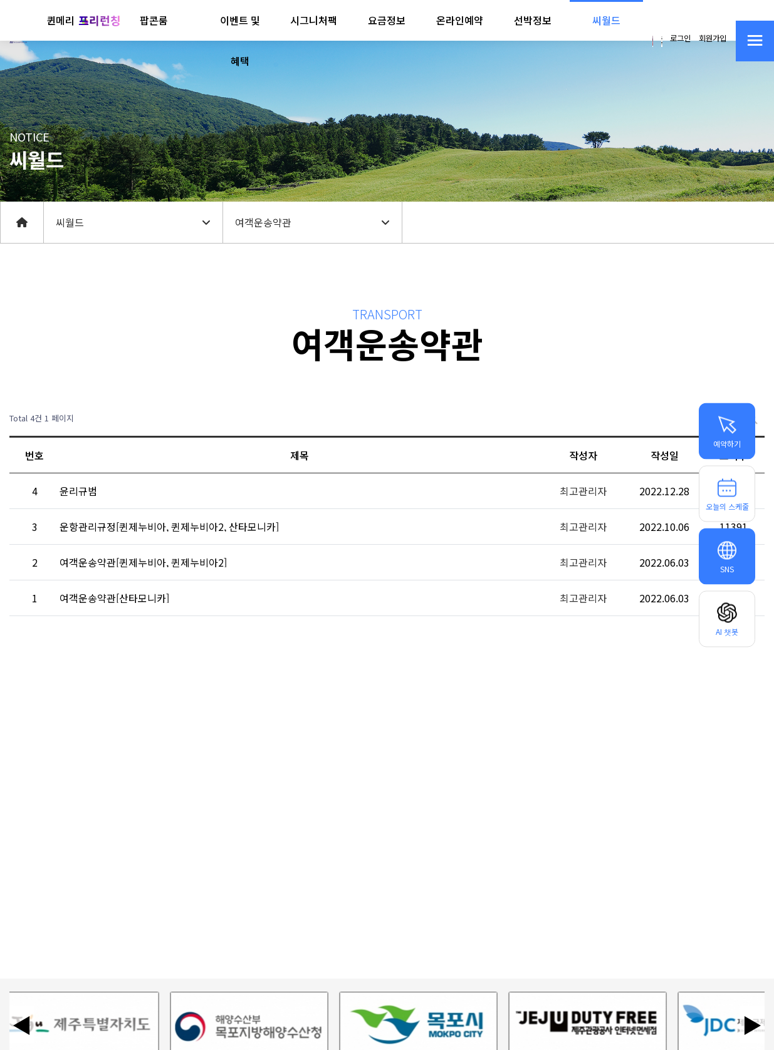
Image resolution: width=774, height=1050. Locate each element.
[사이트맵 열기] (755, 41)
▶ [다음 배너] (752, 1024)
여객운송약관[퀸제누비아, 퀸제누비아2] (143, 562)
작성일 (665, 455)
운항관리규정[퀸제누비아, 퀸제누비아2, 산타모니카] (169, 526)
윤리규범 (78, 490)
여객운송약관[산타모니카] (114, 597)
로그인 (680, 38)
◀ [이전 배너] (22, 1024)
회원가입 (712, 38)
